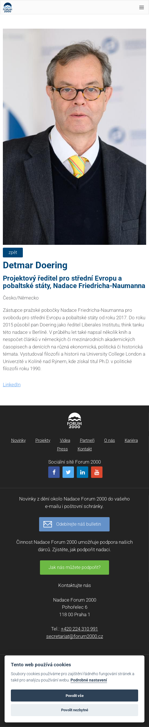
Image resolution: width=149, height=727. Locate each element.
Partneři (87, 440)
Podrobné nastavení (89, 680)
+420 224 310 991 (79, 629)
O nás (109, 440)
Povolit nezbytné (74, 710)
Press (62, 449)
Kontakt (85, 449)
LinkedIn (12, 384)
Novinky (18, 440)
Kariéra (131, 440)
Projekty (42, 440)
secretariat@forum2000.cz (74, 636)
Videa (65, 440)
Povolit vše (75, 695)
